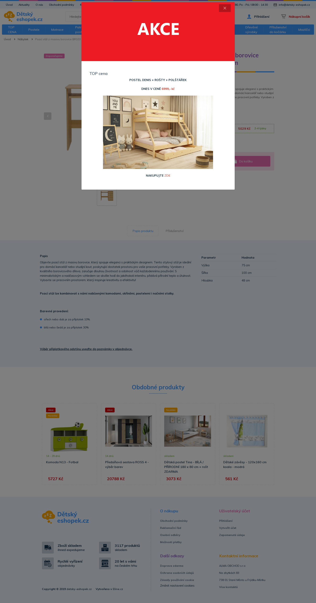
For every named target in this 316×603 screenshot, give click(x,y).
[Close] (225, 8)
